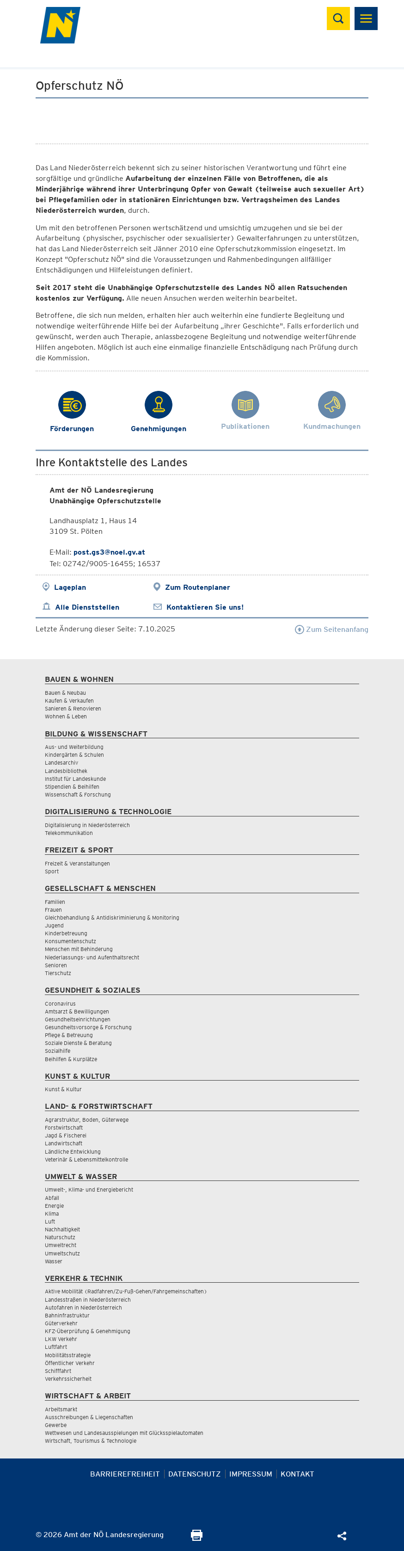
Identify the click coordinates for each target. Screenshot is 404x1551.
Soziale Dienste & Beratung (78, 1042)
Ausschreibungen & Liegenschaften (89, 1417)
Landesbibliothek (66, 770)
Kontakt (297, 1474)
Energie (54, 1205)
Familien (55, 901)
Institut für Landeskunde (75, 778)
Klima (52, 1213)
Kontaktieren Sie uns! (205, 607)
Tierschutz (58, 973)
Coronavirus (60, 1003)
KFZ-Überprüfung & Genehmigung (87, 1331)
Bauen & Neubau (65, 692)
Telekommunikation (69, 832)
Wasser (53, 1261)
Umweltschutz (62, 1253)
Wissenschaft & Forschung (78, 794)
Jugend (54, 925)
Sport (52, 871)
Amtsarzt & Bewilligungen (77, 1011)
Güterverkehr (61, 1323)
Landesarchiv (61, 762)
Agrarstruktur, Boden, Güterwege (87, 1119)
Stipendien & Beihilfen (72, 786)
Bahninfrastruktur (67, 1315)
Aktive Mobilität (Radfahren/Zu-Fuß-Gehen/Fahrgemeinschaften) (126, 1291)
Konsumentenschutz (70, 941)
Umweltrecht (60, 1245)
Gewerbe (56, 1424)
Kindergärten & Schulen (74, 754)
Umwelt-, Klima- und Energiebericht (89, 1189)
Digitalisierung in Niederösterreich (87, 825)
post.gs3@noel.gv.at (109, 552)
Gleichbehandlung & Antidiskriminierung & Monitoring (112, 917)
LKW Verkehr (61, 1338)
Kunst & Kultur (63, 1089)
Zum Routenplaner (197, 587)
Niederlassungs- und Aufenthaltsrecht (92, 957)
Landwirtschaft (63, 1143)
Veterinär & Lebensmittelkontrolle (86, 1159)
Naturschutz (60, 1237)
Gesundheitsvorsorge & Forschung (88, 1027)
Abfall (52, 1197)
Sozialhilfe (57, 1050)
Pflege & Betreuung (69, 1035)
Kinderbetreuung (66, 933)
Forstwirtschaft (64, 1127)
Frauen (53, 909)
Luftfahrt (56, 1346)
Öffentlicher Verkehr (70, 1362)
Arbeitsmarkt (61, 1409)
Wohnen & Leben (66, 716)
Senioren (56, 965)
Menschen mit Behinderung (79, 948)
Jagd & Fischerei (65, 1135)
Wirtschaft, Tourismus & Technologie (90, 1440)
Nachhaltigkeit (62, 1229)
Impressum (250, 1474)
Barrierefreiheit (125, 1474)
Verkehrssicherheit (68, 1378)
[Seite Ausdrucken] (197, 1538)
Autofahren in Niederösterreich (83, 1307)
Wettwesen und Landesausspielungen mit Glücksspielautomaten (124, 1432)
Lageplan (70, 587)
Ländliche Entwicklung (73, 1151)
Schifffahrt (58, 1370)
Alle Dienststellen (87, 607)
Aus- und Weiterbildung (74, 746)
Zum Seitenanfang (331, 629)
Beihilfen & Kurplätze (71, 1059)
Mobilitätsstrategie (68, 1355)
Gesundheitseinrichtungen (77, 1019)
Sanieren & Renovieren (73, 708)
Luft (50, 1221)
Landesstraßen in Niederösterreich (88, 1299)
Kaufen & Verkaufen (69, 700)
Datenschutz (194, 1474)
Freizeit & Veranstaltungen (77, 863)
